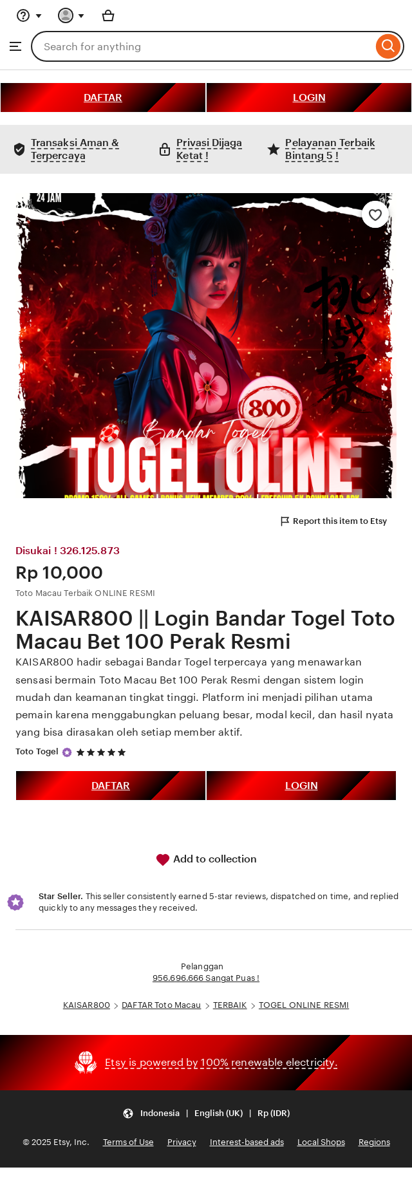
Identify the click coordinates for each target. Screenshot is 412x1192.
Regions (374, 1142)
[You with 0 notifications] (71, 15)
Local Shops (321, 1142)
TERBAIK (230, 1005)
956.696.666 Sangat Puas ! (206, 978)
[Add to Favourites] (375, 214)
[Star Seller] (67, 752)
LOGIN (309, 97)
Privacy (181, 1142)
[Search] (388, 46)
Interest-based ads (247, 1142)
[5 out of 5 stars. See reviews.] (103, 752)
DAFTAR (103, 97)
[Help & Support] (29, 15)
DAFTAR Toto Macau (161, 1005)
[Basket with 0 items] (108, 15)
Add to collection (206, 860)
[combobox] (202, 46)
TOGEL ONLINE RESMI (304, 1005)
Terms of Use (128, 1142)
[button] (206, 1114)
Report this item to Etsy (333, 521)
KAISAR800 (86, 1005)
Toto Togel (37, 751)
